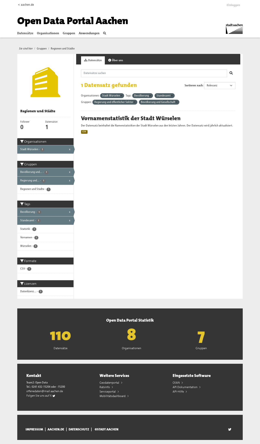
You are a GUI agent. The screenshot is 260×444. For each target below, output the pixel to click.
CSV (84, 132)
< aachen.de (26, 4)
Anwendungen (89, 33)
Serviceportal (108, 391)
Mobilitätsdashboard (113, 396)
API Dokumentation (185, 387)
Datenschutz (79, 429)
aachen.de (56, 429)
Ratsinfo (105, 387)
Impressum (34, 429)
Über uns (115, 60)
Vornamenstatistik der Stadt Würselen (131, 118)
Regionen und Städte (63, 48)
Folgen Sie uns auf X (40, 395)
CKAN (176, 382)
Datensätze (25, 33)
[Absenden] (231, 73)
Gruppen (69, 33)
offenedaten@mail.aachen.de (44, 391)
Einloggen (233, 5)
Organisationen (48, 33)
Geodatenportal (110, 382)
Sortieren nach (194, 85)
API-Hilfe (178, 391)
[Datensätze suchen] (154, 73)
